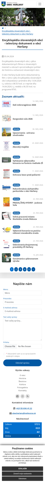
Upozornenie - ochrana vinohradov (24, 134)
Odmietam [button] (22, 479)
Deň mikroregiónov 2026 (24, 105)
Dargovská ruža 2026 (23, 119)
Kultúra (22, 384)
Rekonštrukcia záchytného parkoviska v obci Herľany (26, 189)
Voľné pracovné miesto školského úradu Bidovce (25, 217)
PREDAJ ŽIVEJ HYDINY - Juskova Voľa (27, 203)
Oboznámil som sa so (21, 355)
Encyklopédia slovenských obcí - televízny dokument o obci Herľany (17, 32)
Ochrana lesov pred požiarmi (26, 174)
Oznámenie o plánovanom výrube (25, 259)
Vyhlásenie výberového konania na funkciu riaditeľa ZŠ (28, 161)
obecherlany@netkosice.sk (24, 413)
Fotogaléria (22, 388)
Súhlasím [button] (22, 469)
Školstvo (22, 381)
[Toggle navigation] (39, 4)
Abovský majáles (21, 147)
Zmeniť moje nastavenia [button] (22, 474)
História (22, 378)
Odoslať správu (22, 363)
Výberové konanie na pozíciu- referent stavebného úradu (27, 231)
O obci (22, 375)
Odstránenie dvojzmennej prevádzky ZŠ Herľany (25, 245)
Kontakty (22, 391)
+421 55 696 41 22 (24, 408)
